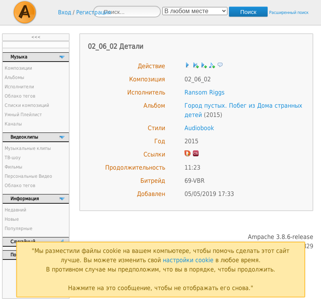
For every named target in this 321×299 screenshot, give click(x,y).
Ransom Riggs (204, 92)
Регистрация (93, 12)
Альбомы (14, 77)
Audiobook (199, 128)
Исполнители (19, 86)
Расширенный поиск (289, 12)
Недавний (15, 210)
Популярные (18, 228)
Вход (64, 12)
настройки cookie (188, 260)
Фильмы (13, 167)
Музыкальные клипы (28, 148)
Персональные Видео (28, 176)
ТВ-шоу (12, 157)
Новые (12, 219)
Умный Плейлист (23, 114)
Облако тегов (20, 96)
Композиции (18, 68)
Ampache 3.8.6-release (280, 237)
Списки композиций (27, 105)
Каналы (13, 124)
